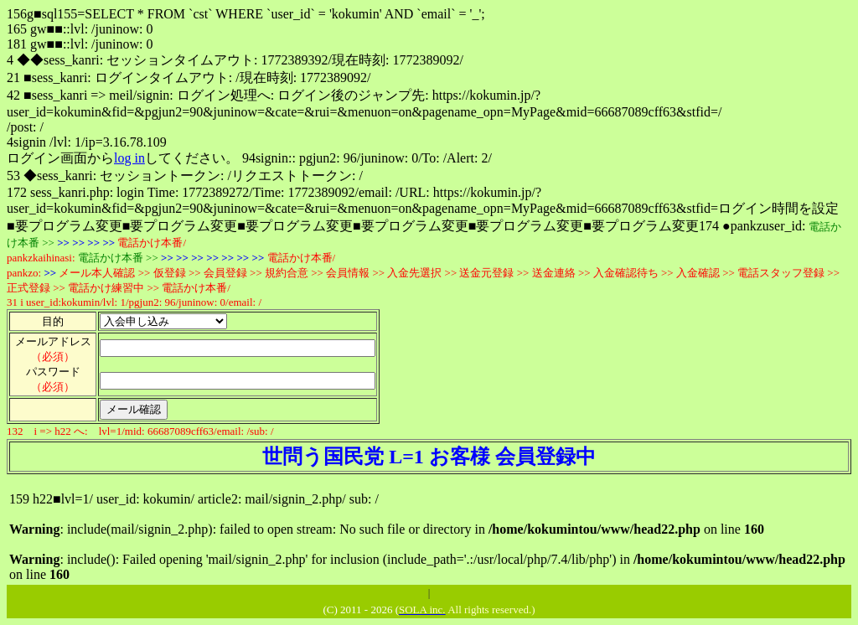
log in (129, 158)
